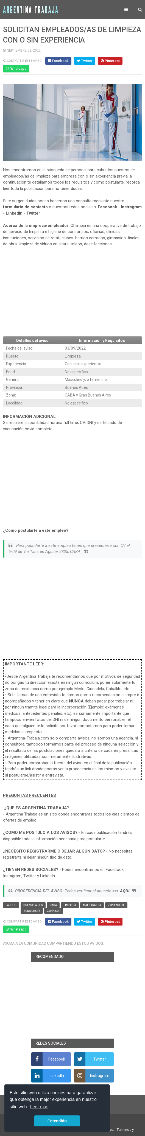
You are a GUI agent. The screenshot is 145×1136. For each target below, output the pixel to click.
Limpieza (70, 905)
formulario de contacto (25, 206)
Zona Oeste (31, 910)
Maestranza (92, 905)
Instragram (131, 206)
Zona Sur (53, 910)
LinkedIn (14, 213)
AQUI (124, 890)
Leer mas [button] (39, 1106)
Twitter (33, 213)
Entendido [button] (57, 1121)
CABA (53, 905)
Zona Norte (116, 905)
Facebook (107, 206)
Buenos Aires (33, 905)
